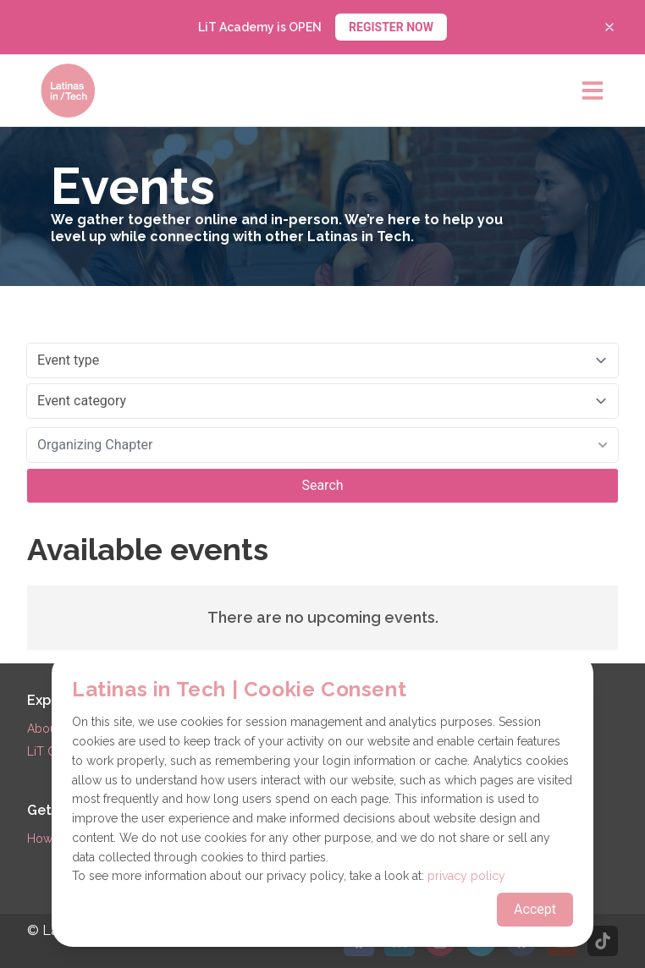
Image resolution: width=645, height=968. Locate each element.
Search (322, 485)
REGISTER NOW (391, 27)
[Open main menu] (592, 90)
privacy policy (466, 876)
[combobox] (322, 445)
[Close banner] (609, 27)
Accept (535, 909)
